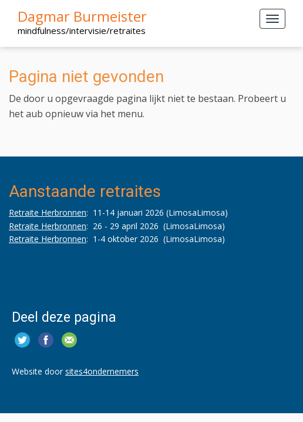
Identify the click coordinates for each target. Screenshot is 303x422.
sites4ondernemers (102, 371)
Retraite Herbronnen (47, 212)
